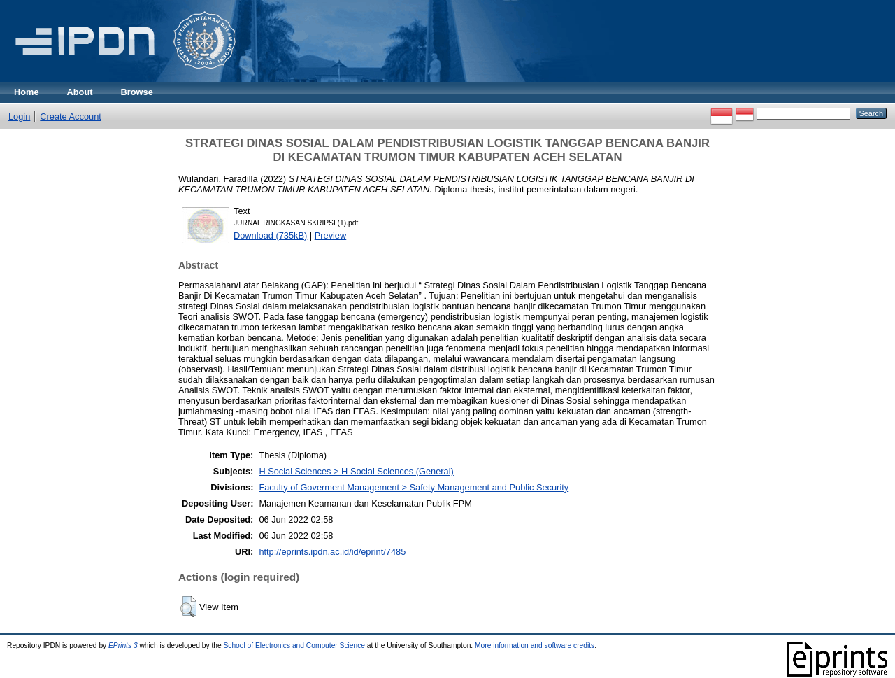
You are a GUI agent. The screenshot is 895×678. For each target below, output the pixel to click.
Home (26, 92)
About (80, 92)
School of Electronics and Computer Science (294, 645)
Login (19, 116)
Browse (137, 92)
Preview (331, 235)
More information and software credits (534, 645)
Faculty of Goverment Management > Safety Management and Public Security (413, 487)
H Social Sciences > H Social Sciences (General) (356, 471)
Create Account (70, 116)
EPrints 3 (123, 645)
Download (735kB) (270, 235)
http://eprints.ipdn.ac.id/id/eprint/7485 (332, 551)
